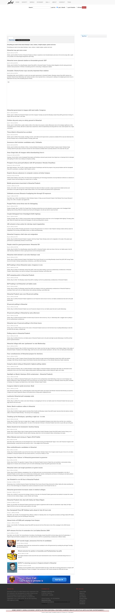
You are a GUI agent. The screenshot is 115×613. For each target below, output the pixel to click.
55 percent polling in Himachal (17, 304)
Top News (84, 36)
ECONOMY (40, 2)
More (48, 2)
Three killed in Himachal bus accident (19, 132)
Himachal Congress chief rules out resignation (22, 234)
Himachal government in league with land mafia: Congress (26, 110)
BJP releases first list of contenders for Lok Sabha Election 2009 (28, 530)
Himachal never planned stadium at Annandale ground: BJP (27, 60)
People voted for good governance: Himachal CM (23, 244)
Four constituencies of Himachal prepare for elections (25, 354)
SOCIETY (24, 2)
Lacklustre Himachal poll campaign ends (20, 396)
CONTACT (62, 2)
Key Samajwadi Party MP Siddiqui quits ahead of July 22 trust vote (29, 510)
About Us (82, 593)
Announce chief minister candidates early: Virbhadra (24, 142)
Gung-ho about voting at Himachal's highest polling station (26, 364)
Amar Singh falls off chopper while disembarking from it (25, 152)
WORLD (32, 2)
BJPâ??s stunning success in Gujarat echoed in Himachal (37, 563)
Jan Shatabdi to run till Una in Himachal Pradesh (23, 479)
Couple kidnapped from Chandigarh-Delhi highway (24, 214)
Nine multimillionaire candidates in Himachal (22, 447)
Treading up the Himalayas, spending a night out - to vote (26, 416)
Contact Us (83, 595)
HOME (17, 2)
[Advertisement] (57, 22)
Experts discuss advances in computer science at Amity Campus (28, 173)
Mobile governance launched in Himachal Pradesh (23, 183)
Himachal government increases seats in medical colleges (26, 489)
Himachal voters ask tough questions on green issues (25, 467)
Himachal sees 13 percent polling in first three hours (24, 323)
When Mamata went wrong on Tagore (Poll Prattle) (23, 437)
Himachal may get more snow (17, 50)
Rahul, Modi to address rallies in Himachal (21, 406)
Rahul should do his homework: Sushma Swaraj (23, 427)
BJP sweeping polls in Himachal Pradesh (20, 275)
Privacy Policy (83, 598)
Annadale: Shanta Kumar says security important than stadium (28, 70)
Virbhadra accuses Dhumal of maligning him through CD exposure (29, 193)
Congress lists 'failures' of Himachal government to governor (27, 457)
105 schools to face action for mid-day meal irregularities (26, 224)
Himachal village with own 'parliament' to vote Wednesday (26, 343)
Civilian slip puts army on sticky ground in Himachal (24, 120)
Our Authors (83, 596)
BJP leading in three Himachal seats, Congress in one (25, 265)
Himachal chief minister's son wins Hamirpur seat (23, 254)
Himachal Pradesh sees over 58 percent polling (22, 294)
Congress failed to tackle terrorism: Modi (20, 386)
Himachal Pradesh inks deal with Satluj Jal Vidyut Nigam (25, 500)
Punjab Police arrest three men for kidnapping (22, 203)
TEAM (69, 2)
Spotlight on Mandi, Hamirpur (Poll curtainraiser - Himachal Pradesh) (30, 374)
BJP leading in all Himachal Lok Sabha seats (22, 284)
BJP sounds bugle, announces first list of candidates (34, 540)
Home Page (83, 591)
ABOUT (54, 2)
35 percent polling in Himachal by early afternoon (23, 313)
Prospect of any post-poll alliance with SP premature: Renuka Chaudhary (31, 163)
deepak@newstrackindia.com (62, 602)
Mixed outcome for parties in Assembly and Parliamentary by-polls (40, 551)
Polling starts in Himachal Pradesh (18, 333)
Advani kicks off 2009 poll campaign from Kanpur (23, 520)
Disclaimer (82, 603)
